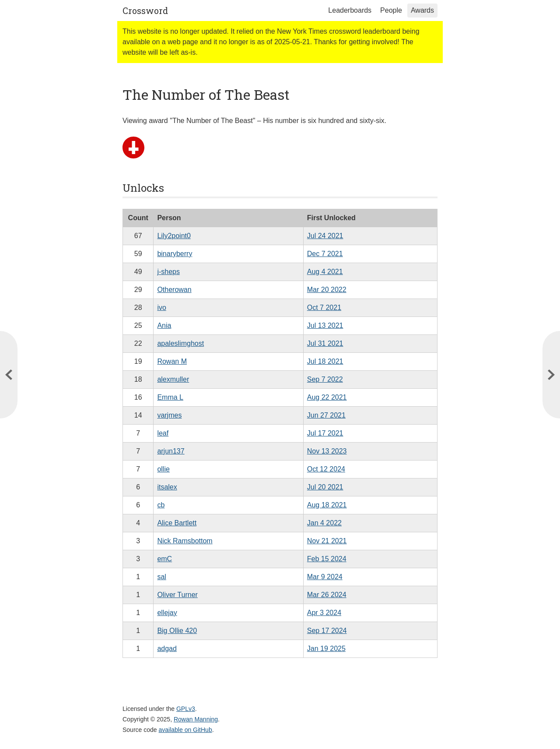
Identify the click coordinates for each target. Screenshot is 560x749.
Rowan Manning (196, 719)
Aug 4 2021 (325, 271)
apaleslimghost (180, 343)
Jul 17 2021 (325, 433)
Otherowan (174, 289)
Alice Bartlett (176, 523)
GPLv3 (185, 708)
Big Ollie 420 (177, 630)
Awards (422, 10)
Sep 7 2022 (325, 379)
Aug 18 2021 (327, 505)
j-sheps (168, 271)
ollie (163, 469)
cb (160, 505)
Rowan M (172, 361)
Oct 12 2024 (326, 469)
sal (161, 576)
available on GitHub (185, 729)
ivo (161, 307)
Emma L (170, 397)
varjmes (169, 415)
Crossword (145, 10)
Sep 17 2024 (327, 630)
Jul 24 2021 (325, 235)
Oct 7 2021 (324, 307)
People (391, 10)
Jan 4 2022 (324, 523)
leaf (162, 433)
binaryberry (174, 253)
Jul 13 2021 (325, 325)
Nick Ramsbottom (184, 541)
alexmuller (173, 379)
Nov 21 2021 (327, 541)
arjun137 (170, 451)
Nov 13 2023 (327, 451)
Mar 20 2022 (326, 289)
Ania (164, 325)
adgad (167, 648)
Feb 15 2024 (326, 559)
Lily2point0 (174, 235)
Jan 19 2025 (326, 648)
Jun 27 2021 (326, 415)
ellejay (167, 612)
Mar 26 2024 (326, 594)
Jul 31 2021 (325, 343)
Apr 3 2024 (324, 612)
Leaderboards (349, 10)
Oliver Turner (177, 594)
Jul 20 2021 (325, 487)
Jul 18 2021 (325, 361)
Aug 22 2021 (327, 397)
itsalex (167, 487)
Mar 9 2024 (325, 576)
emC (164, 559)
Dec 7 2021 (325, 253)
